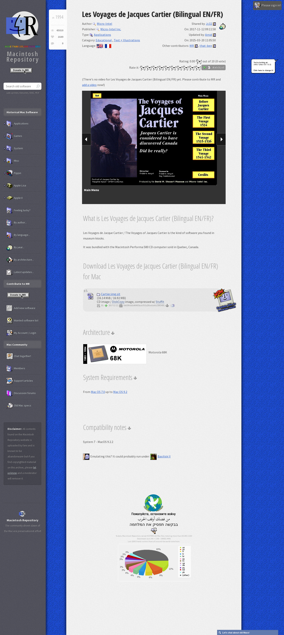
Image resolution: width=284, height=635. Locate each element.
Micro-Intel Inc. (108, 29)
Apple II (14, 198)
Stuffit (160, 302)
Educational (104, 40)
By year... (15, 247)
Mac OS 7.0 (98, 392)
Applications (100, 35)
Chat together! (19, 356)
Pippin (14, 173)
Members (16, 368)
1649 (60, 37)
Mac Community (17, 344)
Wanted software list (22, 320)
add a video (89, 85)
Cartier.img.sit (108, 294)
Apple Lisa (16, 185)
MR (192, 46)
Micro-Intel (102, 24)
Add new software (21, 308)
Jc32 (209, 24)
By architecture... (20, 260)
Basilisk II (160, 456)
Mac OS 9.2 (120, 392)
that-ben (206, 46)
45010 (59, 30)
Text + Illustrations (127, 40)
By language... (18, 235)
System (15, 148)
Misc (13, 161)
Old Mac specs (19, 405)
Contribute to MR (18, 284)
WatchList (213, 67)
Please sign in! (267, 5)
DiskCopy (118, 302)
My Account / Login (21, 333)
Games (14, 136)
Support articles (20, 381)
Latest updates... (20, 272)
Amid (208, 35)
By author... (17, 222)
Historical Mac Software (22, 112)
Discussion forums (21, 393)
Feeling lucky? (18, 210)
